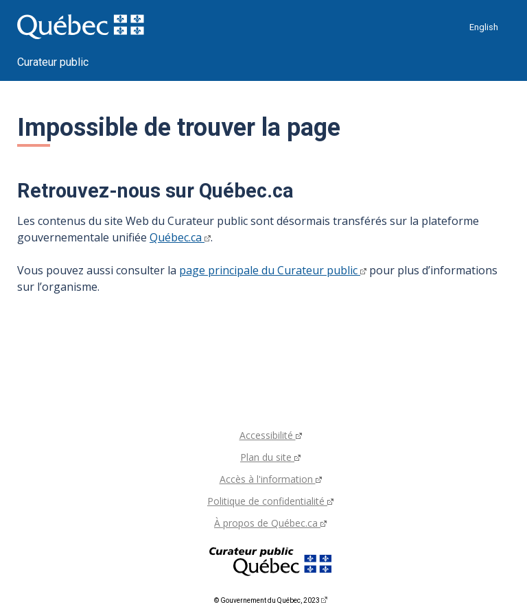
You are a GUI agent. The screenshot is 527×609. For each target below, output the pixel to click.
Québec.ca (180, 237)
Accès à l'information (271, 479)
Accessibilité (270, 435)
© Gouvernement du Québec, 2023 (270, 600)
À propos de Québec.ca (270, 522)
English (483, 27)
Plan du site (270, 457)
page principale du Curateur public (272, 270)
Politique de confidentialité (270, 501)
